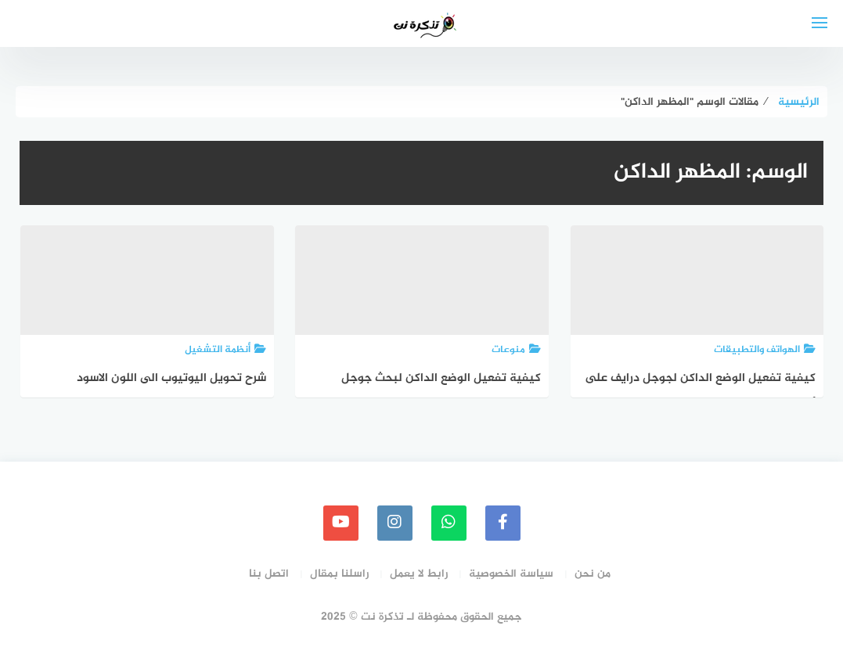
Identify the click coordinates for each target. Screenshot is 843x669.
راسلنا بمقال (339, 574)
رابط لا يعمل (419, 574)
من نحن (593, 574)
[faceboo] (503, 523)
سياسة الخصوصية (511, 574)
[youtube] (340, 523)
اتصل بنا (269, 574)
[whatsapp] (449, 523)
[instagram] (394, 523)
